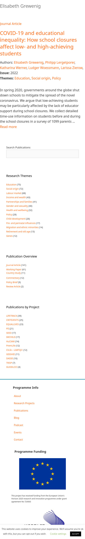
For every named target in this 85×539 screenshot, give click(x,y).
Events (17, 432)
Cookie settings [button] (58, 533)
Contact (18, 439)
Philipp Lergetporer (59, 62)
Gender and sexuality (17, 205)
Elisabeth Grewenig (28, 62)
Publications (21, 410)
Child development (16, 218)
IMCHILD (10, 337)
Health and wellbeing (17, 210)
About (17, 396)
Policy (56, 78)
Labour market (13, 193)
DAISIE (9, 358)
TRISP (9, 362)
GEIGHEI (10, 354)
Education (22, 78)
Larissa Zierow (72, 68)
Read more (8, 127)
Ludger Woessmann (43, 68)
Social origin (40, 78)
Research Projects (24, 403)
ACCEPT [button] (75, 533)
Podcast (18, 425)
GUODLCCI (11, 366)
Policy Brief (12, 282)
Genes (9, 235)
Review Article (13, 286)
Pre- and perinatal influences (21, 223)
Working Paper (13, 269)
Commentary (13, 277)
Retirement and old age (18, 231)
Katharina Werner (13, 68)
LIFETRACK (11, 315)
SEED (8, 332)
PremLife (10, 345)
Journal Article (10, 24)
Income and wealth (16, 197)
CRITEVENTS (12, 319)
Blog (16, 417)
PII (7, 328)
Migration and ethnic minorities (22, 227)
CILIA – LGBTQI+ (14, 349)
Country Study (13, 272)
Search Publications (18, 147)
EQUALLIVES (12, 324)
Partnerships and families (19, 201)
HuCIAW (10, 341)
